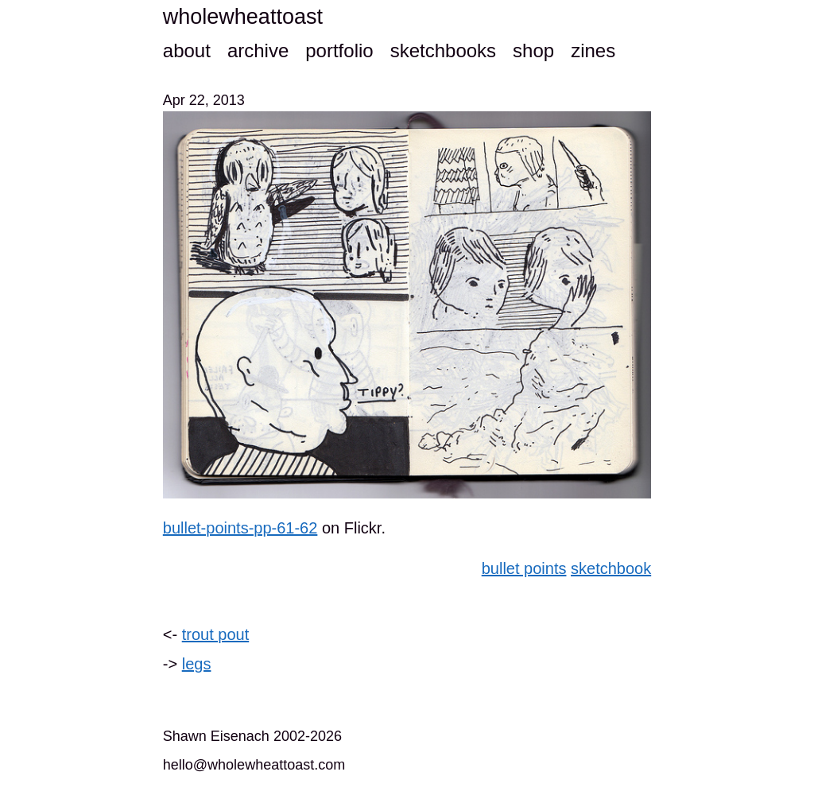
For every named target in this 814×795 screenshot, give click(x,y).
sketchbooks (443, 50)
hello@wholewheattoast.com (254, 765)
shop (533, 50)
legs (196, 664)
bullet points (524, 568)
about (187, 50)
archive (258, 50)
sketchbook (611, 568)
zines (593, 50)
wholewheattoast (243, 17)
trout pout (216, 634)
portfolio (339, 50)
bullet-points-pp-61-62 (240, 528)
